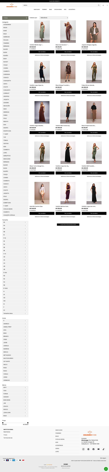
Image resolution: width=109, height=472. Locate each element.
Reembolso (7, 432)
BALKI (50, 9)
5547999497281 (93, 440)
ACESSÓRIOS (72, 9)
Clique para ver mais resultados (68, 224)
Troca (5, 435)
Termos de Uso (8, 438)
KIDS (65, 9)
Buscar (99, 5)
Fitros (15, 18)
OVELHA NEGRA (58, 9)
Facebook (93, 449)
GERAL (57, 448)
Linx (11, 5)
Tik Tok (103, 449)
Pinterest (88, 449)
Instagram (83, 449)
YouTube (98, 449)
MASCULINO (37, 9)
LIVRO (57, 451)
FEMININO (44, 9)
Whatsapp (106, 469)
